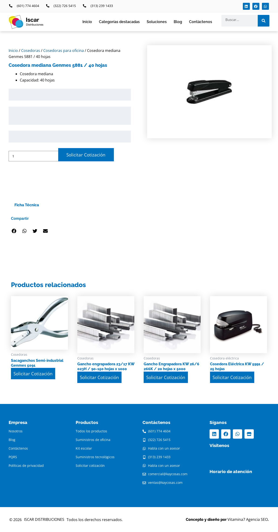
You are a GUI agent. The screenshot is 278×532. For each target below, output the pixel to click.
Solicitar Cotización (85, 155)
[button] (14, 231)
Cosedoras (30, 50)
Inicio (87, 22)
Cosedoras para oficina (63, 50)
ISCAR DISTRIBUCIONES (44, 519)
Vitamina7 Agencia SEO (247, 519)
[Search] (263, 21)
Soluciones (157, 22)
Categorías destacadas (119, 22)
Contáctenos (200, 22)
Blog (178, 22)
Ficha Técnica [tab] (26, 205)
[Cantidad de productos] (33, 156)
